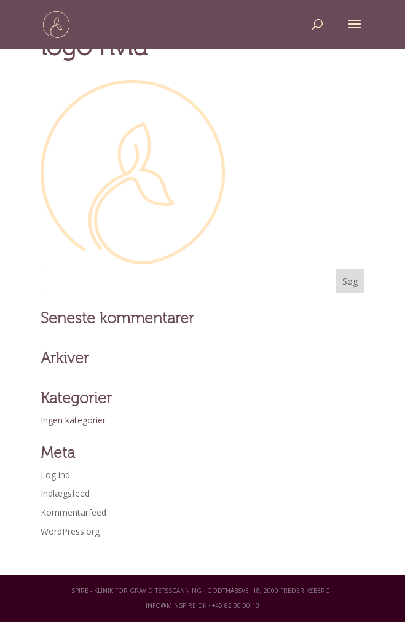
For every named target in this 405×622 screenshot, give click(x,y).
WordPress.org (70, 531)
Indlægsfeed (65, 493)
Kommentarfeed (73, 512)
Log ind (55, 475)
